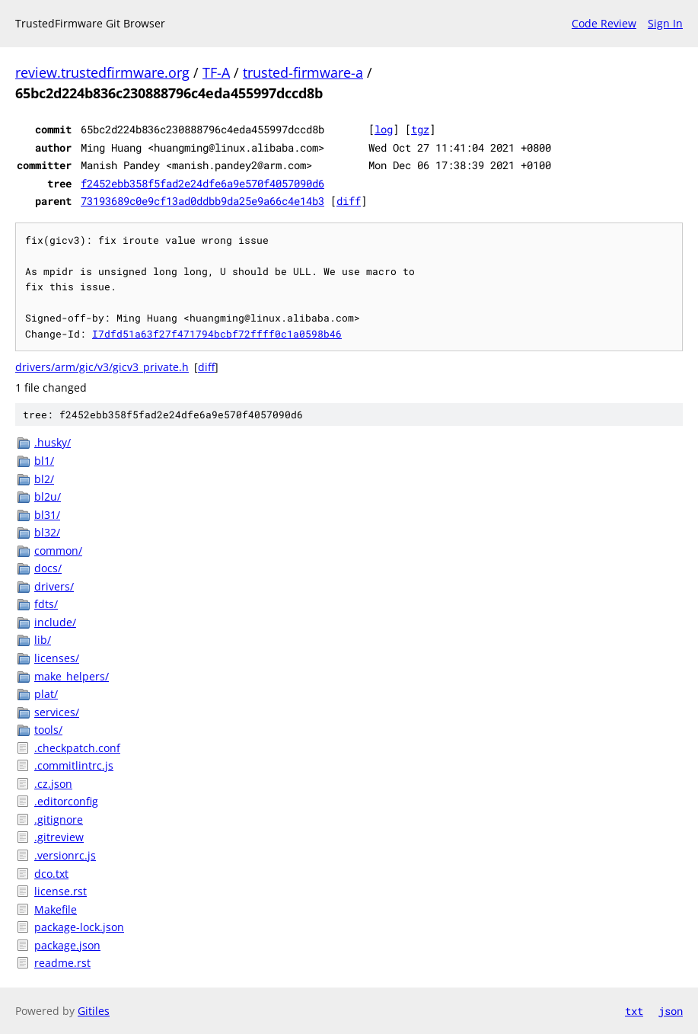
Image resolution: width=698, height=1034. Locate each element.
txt (634, 1011)
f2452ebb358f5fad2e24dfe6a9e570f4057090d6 (202, 183)
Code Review (604, 23)
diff (348, 201)
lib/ (42, 639)
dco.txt (51, 873)
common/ (58, 550)
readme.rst (62, 963)
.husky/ (52, 442)
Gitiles (94, 1011)
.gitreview (59, 837)
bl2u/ (47, 496)
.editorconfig (66, 801)
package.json (67, 945)
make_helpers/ (71, 676)
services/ (56, 712)
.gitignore (58, 819)
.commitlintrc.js (73, 765)
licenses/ (56, 658)
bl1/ (44, 460)
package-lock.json (79, 927)
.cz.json (53, 783)
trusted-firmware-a (303, 72)
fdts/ (46, 604)
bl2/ (44, 479)
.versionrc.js (65, 855)
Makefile (55, 909)
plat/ (46, 694)
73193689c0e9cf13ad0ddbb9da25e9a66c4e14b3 (202, 201)
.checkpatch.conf (77, 748)
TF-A (216, 72)
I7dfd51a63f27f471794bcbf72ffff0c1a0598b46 (217, 334)
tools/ (48, 729)
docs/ (48, 568)
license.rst (60, 891)
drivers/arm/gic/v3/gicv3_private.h (102, 367)
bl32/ (47, 532)
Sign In (665, 23)
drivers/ (54, 586)
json (670, 1011)
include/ (55, 622)
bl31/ (47, 514)
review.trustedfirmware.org (102, 72)
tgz (420, 129)
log (383, 129)
